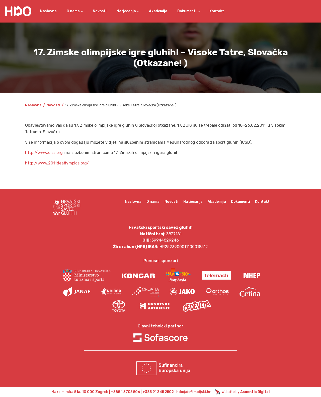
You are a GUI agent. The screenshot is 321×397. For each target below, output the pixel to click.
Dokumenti (186, 11)
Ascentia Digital (255, 392)
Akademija (158, 11)
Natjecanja (126, 11)
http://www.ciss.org (44, 152)
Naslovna (48, 11)
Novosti (100, 11)
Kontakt (216, 11)
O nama (73, 11)
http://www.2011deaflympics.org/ (57, 163)
